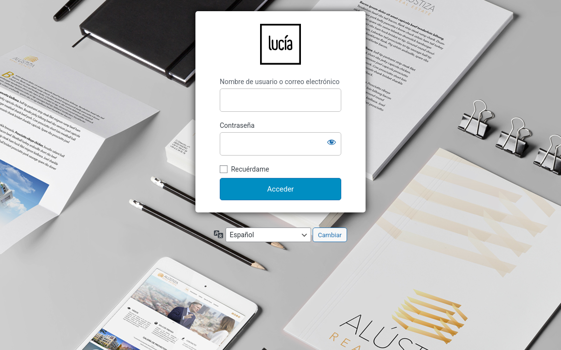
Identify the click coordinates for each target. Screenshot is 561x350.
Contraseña (237, 125)
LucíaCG (280, 44)
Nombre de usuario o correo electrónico (280, 82)
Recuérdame (250, 169)
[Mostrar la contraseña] (331, 142)
